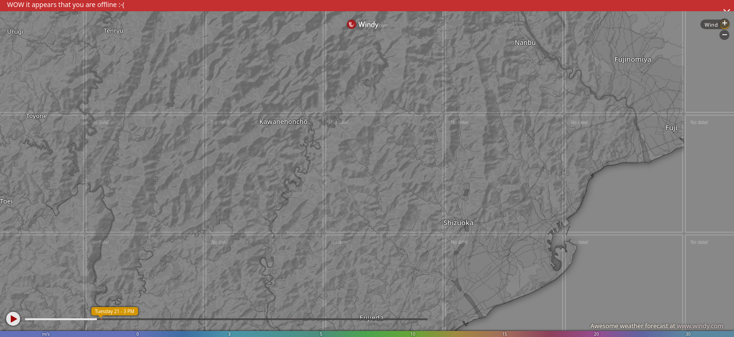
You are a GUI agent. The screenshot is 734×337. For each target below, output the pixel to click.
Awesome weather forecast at (656, 326)
